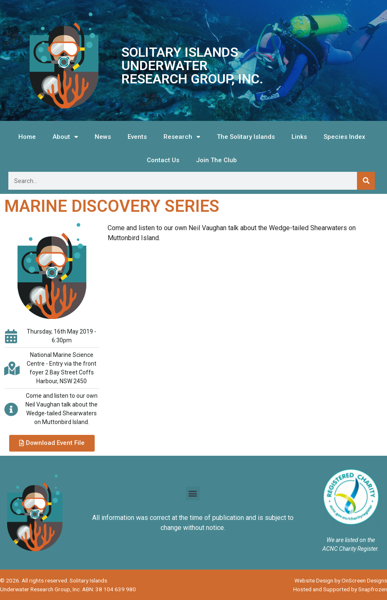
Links (299, 137)
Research (181, 137)
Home (27, 137)
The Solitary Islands (246, 137)
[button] (52, 443)
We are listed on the (351, 540)
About (65, 137)
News (103, 137)
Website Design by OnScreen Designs (340, 580)
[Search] (366, 181)
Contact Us (163, 160)
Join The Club (216, 160)
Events (137, 137)
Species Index (344, 137)
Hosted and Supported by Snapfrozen (340, 589)
